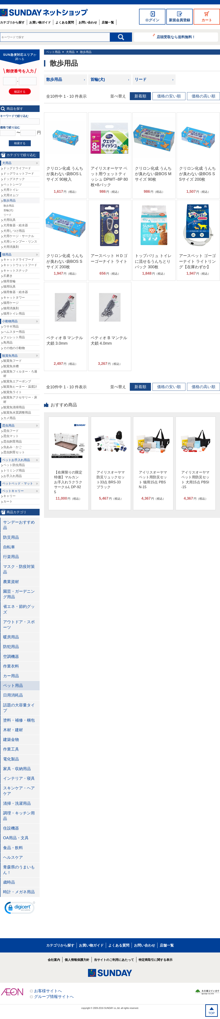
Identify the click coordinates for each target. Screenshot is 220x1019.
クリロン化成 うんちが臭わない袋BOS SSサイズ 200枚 (197, 174)
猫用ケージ (11, 302)
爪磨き (8, 275)
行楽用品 (11, 557)
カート (207, 20)
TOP (211, 1013)
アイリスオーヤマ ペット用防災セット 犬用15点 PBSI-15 (195, 479)
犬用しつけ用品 (14, 230)
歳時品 (9, 882)
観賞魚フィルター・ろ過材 (20, 374)
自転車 (9, 547)
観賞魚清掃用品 (14, 407)
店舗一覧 (108, 22)
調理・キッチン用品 (19, 816)
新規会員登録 (179, 20)
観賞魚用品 (10, 355)
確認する (20, 91)
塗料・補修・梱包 (19, 720)
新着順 (140, 96)
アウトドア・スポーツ (19, 625)
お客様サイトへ (48, 991)
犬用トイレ (11, 189)
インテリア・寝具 (19, 778)
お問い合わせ (88, 22)
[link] (19, 908)
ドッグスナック (14, 179)
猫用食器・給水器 (15, 292)
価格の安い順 (169, 96)
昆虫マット (11, 436)
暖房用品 (11, 637)
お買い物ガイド (40, 22)
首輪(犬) (97, 79)
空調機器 (11, 656)
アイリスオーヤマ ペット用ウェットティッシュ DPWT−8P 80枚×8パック (109, 176)
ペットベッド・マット (17, 483)
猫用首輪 (9, 281)
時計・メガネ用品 (19, 892)
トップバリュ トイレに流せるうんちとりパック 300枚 (153, 261)
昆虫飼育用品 (12, 441)
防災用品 (11, 537)
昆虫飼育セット (14, 452)
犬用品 (70, 52)
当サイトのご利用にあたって (114, 959)
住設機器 (11, 828)
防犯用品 (11, 647)
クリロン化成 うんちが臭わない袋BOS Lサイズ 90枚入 (64, 174)
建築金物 (11, 739)
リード (141, 79)
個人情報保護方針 (77, 959)
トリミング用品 (14, 470)
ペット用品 (53, 52)
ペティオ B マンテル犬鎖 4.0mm (109, 341)
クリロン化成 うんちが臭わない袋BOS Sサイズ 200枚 (64, 261)
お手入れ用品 (12, 476)
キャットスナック (15, 270)
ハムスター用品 (14, 331)
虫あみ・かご (12, 447)
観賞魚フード (12, 360)
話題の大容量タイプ (19, 708)
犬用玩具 (9, 219)
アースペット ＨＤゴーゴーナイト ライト (109, 258)
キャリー (9, 496)
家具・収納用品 (17, 769)
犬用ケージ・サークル (18, 236)
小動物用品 (10, 321)
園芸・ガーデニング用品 (19, 594)
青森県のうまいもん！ (19, 870)
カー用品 (11, 676)
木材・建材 (13, 730)
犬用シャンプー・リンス (20, 241)
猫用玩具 (9, 286)
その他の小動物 (14, 348)
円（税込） (66, 191)
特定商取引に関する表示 (155, 959)
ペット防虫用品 (14, 465)
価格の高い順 (203, 96)
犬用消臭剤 (11, 246)
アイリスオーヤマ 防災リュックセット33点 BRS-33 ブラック (111, 479)
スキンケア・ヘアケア (19, 791)
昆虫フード (11, 430)
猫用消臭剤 (11, 308)
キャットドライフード (18, 259)
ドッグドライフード (17, 168)
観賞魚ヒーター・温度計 (20, 386)
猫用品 (6, 254)
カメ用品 (9, 418)
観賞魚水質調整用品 (17, 412)
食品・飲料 (13, 848)
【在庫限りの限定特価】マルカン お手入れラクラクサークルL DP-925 (68, 482)
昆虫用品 (8, 425)
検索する (20, 143)
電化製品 (11, 759)
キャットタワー (14, 297)
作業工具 (11, 749)
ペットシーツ (12, 184)
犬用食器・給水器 (15, 225)
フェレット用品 (14, 337)
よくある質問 (64, 22)
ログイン (152, 20)
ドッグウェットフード (18, 173)
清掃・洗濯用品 (17, 803)
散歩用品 (86, 52)
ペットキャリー (13, 491)
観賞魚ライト (12, 392)
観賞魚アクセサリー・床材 (20, 399)
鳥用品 (8, 342)
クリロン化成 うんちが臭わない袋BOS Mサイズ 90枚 (153, 174)
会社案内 (54, 959)
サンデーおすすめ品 (19, 525)
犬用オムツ (11, 195)
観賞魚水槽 (11, 366)
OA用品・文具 (16, 838)
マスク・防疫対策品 (19, 569)
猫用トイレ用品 (14, 313)
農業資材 (11, 582)
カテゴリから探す (12, 22)
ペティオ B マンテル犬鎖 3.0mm (64, 341)
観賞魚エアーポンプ (17, 381)
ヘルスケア (13, 857)
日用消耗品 (13, 695)
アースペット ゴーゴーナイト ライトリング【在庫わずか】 (197, 261)
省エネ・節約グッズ (19, 609)
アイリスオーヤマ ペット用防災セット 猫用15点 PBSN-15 (153, 479)
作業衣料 (11, 666)
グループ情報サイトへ (54, 996)
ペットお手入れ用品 (16, 460)
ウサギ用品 (11, 326)
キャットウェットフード (20, 265)
